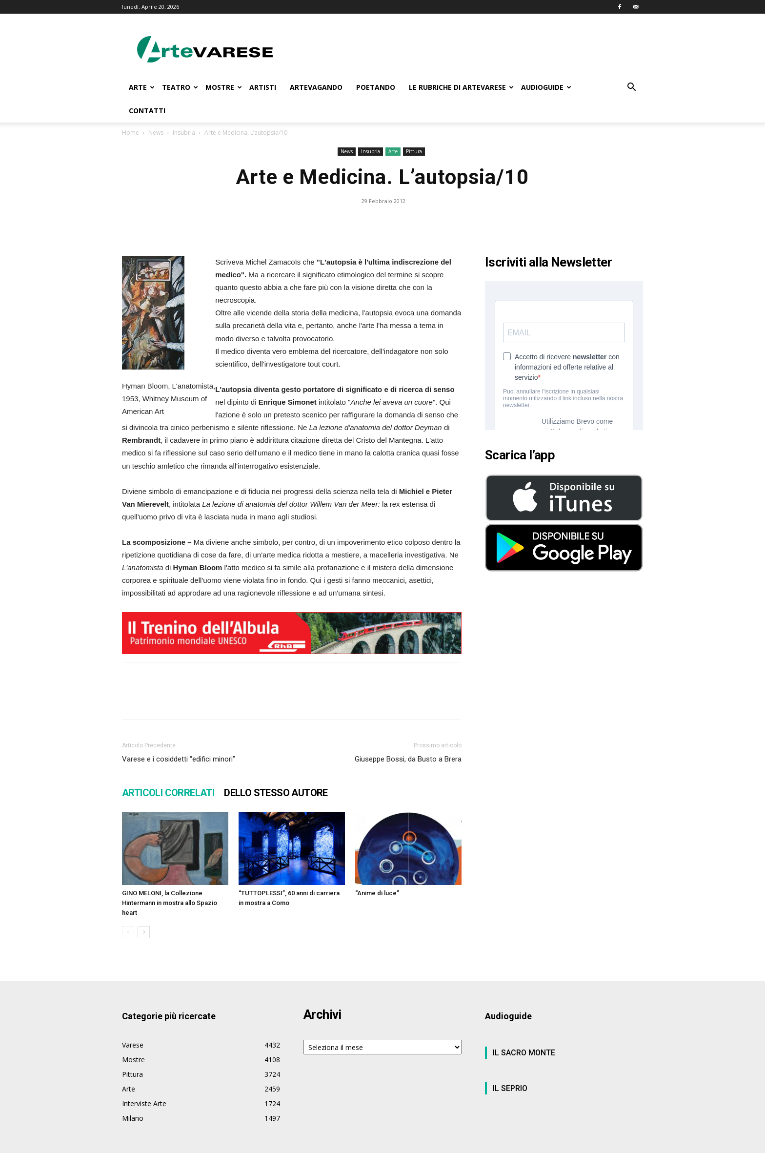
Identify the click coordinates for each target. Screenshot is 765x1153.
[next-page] (144, 932)
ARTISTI (262, 87)
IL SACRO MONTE (524, 1052)
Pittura (414, 151)
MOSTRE (223, 87)
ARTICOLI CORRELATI (168, 793)
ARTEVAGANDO (316, 87)
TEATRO (180, 87)
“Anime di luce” (377, 893)
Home (130, 132)
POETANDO (375, 87)
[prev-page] (128, 932)
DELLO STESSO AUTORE (276, 793)
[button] (631, 88)
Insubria (184, 132)
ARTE (142, 87)
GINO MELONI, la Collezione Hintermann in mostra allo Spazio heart (169, 902)
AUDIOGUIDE (546, 87)
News (155, 132)
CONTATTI (147, 110)
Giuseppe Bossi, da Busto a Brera (408, 759)
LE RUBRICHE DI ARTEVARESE (461, 87)
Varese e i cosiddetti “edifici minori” (178, 759)
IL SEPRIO (510, 1088)
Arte (393, 151)
